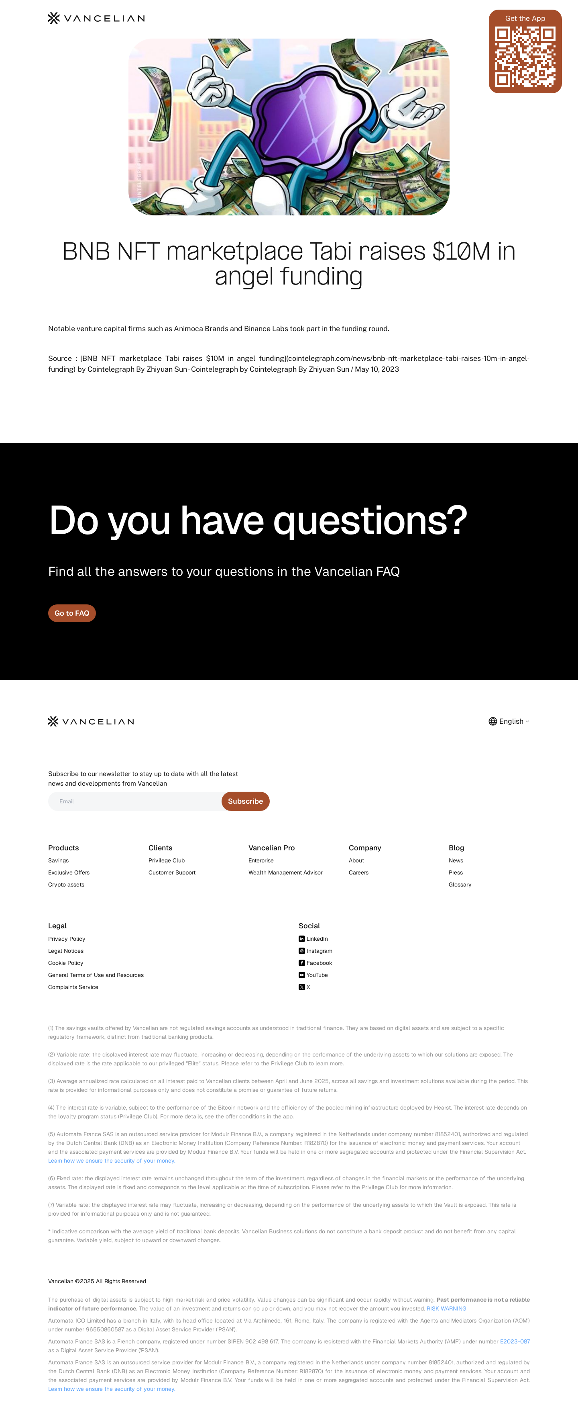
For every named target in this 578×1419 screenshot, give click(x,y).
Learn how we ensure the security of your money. (111, 1160)
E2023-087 (515, 1341)
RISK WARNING (446, 1308)
